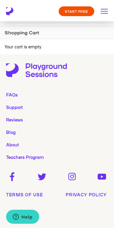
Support (14, 107)
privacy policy (86, 194)
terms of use (24, 194)
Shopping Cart (22, 32)
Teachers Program (25, 157)
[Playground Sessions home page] (12, 11)
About (12, 145)
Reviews (14, 120)
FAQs (12, 95)
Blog (11, 132)
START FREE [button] (76, 11)
